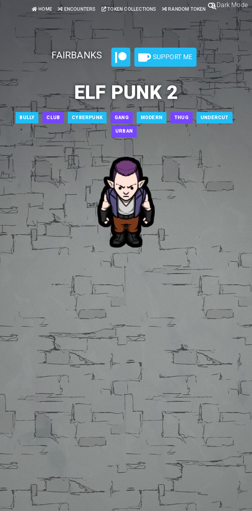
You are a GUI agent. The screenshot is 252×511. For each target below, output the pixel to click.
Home (42, 9)
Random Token (184, 9)
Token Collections (129, 9)
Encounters (76, 9)
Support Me (165, 57)
